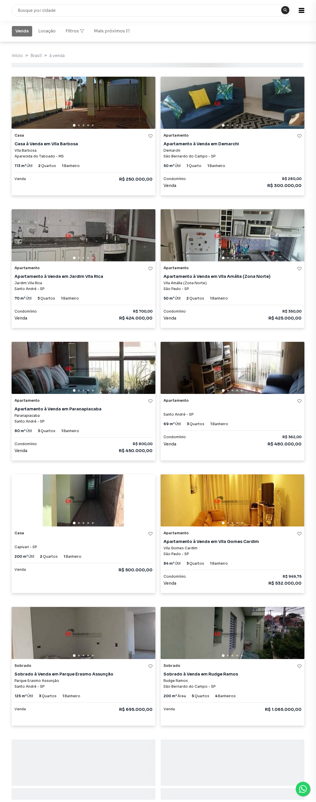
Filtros (75, 31)
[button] (301, 10)
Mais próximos (112, 31)
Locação (47, 31)
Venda (22, 31)
